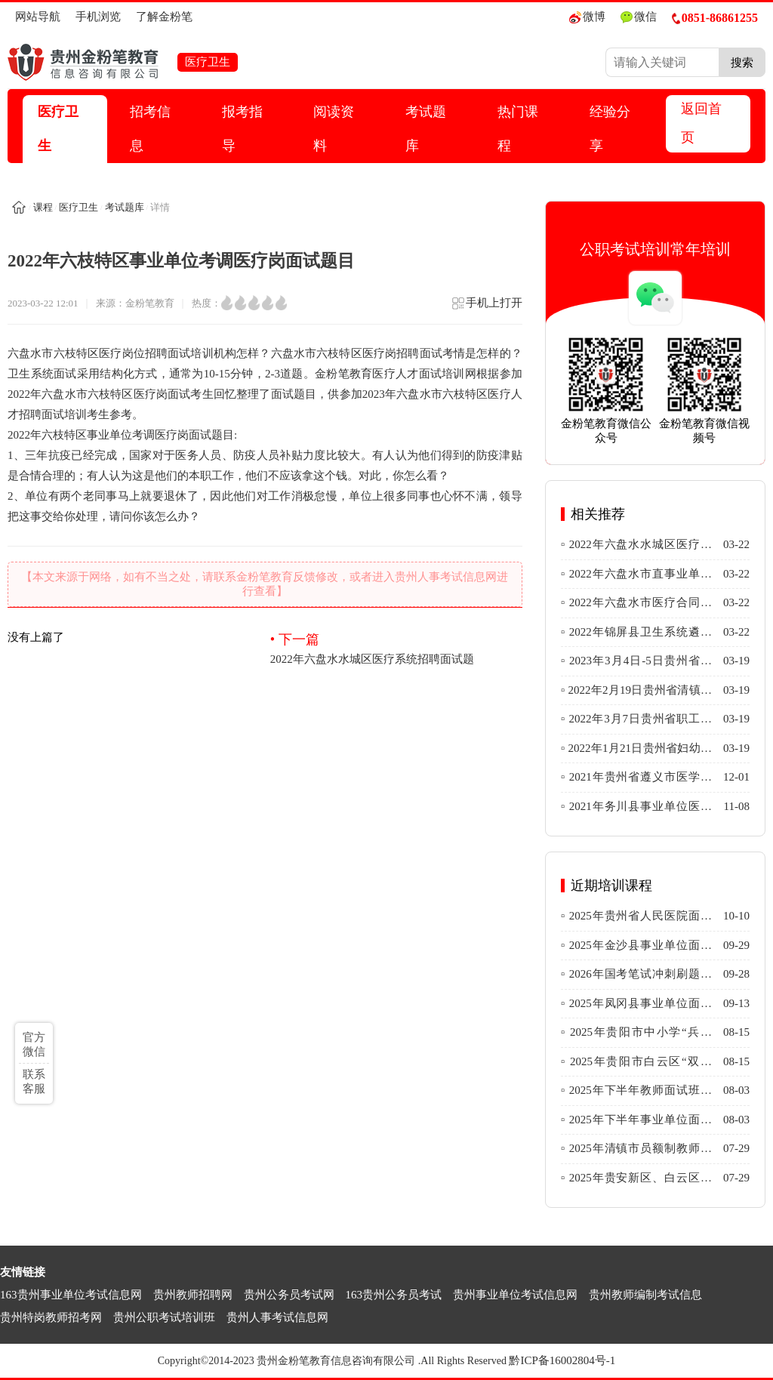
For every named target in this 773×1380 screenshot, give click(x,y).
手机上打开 (486, 307)
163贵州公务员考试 (394, 1295)
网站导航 (37, 17)
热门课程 (517, 128)
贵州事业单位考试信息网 (515, 1295)
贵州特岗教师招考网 (51, 1317)
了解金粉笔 (164, 17)
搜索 (742, 62)
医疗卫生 (58, 128)
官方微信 (34, 1044)
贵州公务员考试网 (289, 1295)
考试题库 (425, 128)
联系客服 (34, 1081)
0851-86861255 (715, 17)
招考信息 (150, 128)
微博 (587, 17)
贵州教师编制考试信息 (645, 1295)
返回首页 (701, 123)
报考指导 (242, 128)
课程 (43, 207)
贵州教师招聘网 (193, 1295)
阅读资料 (333, 128)
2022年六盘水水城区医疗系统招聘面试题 (396, 647)
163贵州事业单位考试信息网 (71, 1295)
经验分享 (610, 128)
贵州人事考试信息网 (277, 1317)
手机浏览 (98, 17)
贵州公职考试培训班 (164, 1317)
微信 (639, 17)
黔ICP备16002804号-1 (562, 1360)
